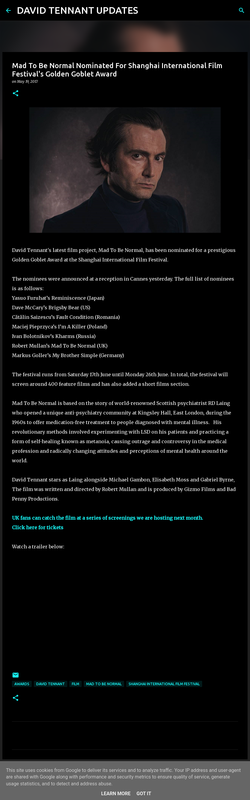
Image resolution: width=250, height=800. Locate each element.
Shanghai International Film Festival (164, 684)
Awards (21, 684)
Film (75, 684)
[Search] (146, 10)
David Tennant (50, 684)
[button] (15, 94)
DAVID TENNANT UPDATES (77, 10)
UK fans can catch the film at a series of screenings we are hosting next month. (107, 518)
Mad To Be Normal (104, 684)
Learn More (115, 793)
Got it (143, 793)
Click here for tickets (37, 527)
